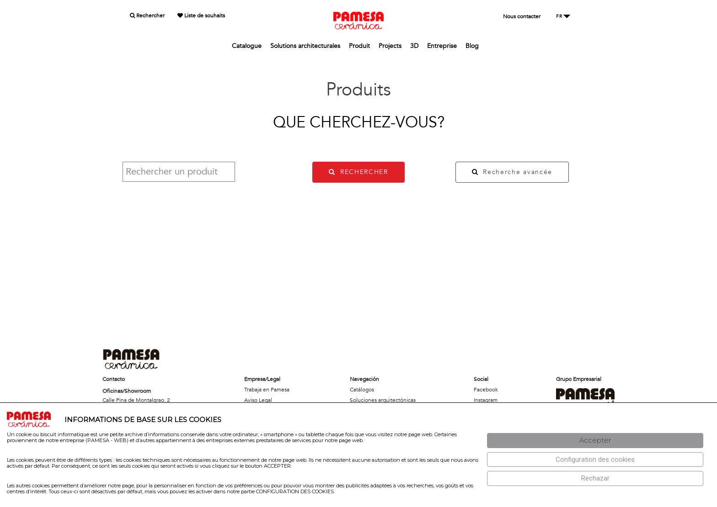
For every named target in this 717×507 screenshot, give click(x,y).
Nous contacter (521, 16)
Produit (359, 46)
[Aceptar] (595, 440)
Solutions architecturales (305, 46)
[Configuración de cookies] (595, 459)
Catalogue (247, 46)
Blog (472, 46)
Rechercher (147, 15)
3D (414, 46)
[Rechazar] (595, 478)
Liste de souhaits (201, 15)
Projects (390, 46)
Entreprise (442, 46)
